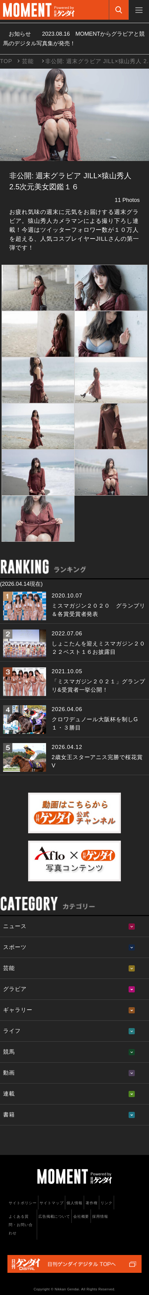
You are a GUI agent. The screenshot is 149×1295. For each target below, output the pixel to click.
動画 (9, 1073)
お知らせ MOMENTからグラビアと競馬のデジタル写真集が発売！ (74, 38)
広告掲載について (54, 1216)
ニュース (15, 926)
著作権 (92, 1203)
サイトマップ (51, 1203)
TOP (6, 61)
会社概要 (81, 1216)
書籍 (9, 1115)
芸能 (28, 61)
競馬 (9, 1052)
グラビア (15, 989)
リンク (106, 1203)
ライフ (12, 1031)
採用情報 (100, 1216)
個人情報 (74, 1203)
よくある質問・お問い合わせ (20, 1224)
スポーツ (15, 947)
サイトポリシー (22, 1203)
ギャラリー (17, 1010)
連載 (9, 1094)
